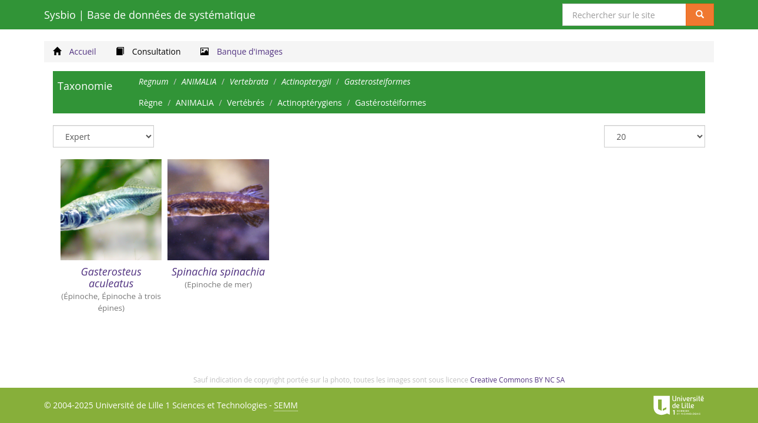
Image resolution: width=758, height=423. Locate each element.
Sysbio (150, 15)
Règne (151, 102)
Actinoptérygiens (309, 102)
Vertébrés (245, 102)
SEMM (286, 405)
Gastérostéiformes (390, 102)
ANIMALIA (195, 102)
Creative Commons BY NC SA (517, 380)
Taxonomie (85, 86)
